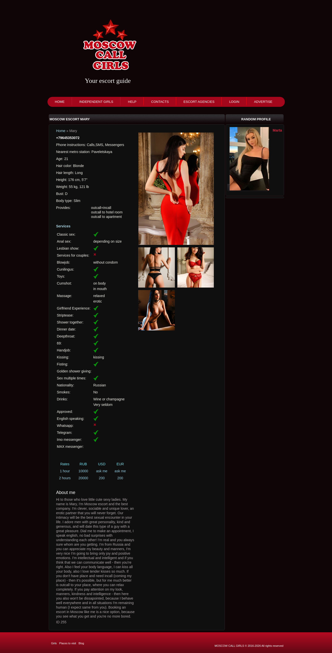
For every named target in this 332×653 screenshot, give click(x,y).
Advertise (263, 102)
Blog (81, 643)
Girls (54, 643)
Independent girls (96, 102)
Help (132, 102)
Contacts (160, 102)
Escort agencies (199, 102)
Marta (277, 130)
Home (60, 102)
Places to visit (67, 643)
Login (234, 102)
